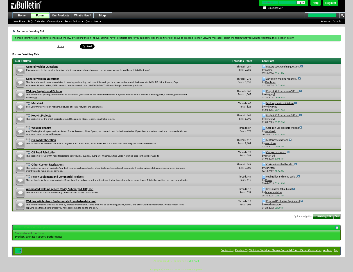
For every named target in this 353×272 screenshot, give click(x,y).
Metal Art (37, 103)
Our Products (60, 15)
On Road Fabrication (43, 140)
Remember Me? (273, 8)
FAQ (30, 21)
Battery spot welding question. (283, 66)
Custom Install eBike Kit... (280, 164)
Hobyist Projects (41, 115)
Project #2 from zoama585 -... (282, 91)
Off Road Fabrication (43, 152)
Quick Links (92, 21)
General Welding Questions (42, 79)
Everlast (19, 236)
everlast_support (36, 236)
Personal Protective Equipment (283, 201)
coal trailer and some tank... (281, 176)
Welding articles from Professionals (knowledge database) (61, 201)
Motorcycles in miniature (280, 103)
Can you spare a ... (276, 152)
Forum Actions (73, 21)
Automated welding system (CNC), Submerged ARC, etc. (59, 189)
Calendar (40, 21)
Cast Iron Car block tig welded (282, 127)
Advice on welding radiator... (281, 78)
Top (337, 216)
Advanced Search (331, 21)
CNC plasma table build (279, 189)
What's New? (82, 15)
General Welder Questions (42, 66)
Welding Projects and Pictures (44, 91)
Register (330, 2)
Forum (40, 15)
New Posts (19, 21)
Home (21, 15)
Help (316, 2)
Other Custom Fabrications (47, 164)
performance (54, 236)
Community (53, 21)
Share (60, 46)
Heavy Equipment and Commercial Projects (57, 176)
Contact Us (227, 250)
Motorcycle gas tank (277, 140)
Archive (327, 250)
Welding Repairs (41, 128)
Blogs (102, 15)
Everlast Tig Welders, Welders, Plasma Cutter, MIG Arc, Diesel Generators (278, 250)
